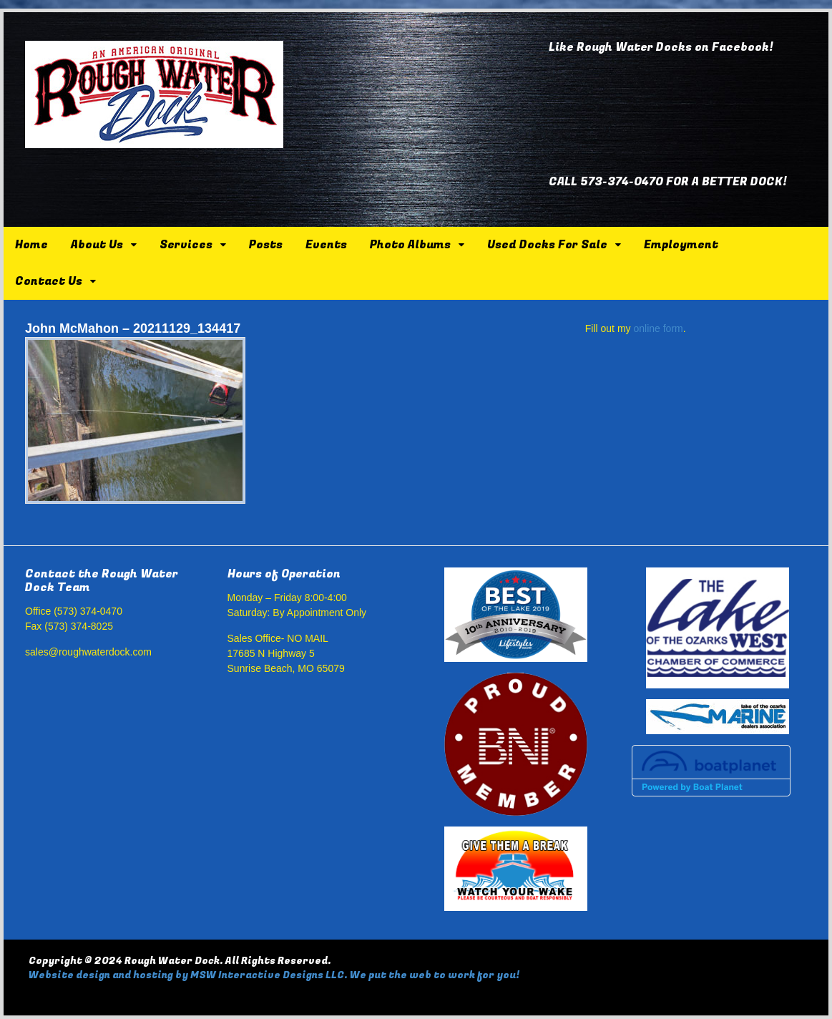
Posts (266, 244)
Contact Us (48, 281)
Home (31, 244)
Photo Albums (410, 244)
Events (326, 244)
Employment (681, 244)
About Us (97, 244)
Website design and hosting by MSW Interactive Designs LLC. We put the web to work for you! (274, 975)
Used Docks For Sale (547, 244)
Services (186, 244)
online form (657, 328)
